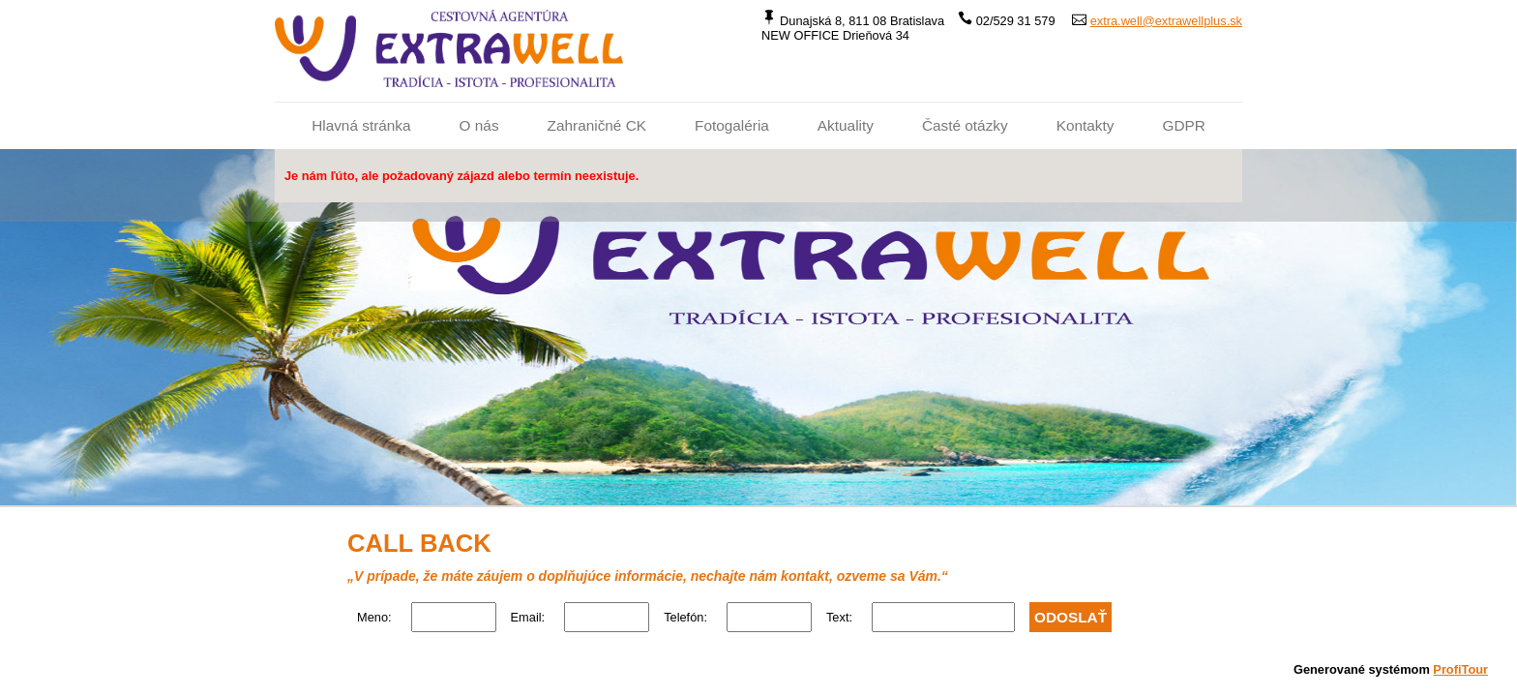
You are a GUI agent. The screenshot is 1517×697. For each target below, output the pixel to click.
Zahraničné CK (597, 125)
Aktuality (846, 125)
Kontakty (1085, 125)
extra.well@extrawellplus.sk (1166, 21)
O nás (479, 125)
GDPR (1183, 125)
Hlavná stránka (361, 125)
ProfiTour (1460, 669)
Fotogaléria (732, 125)
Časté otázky (965, 125)
